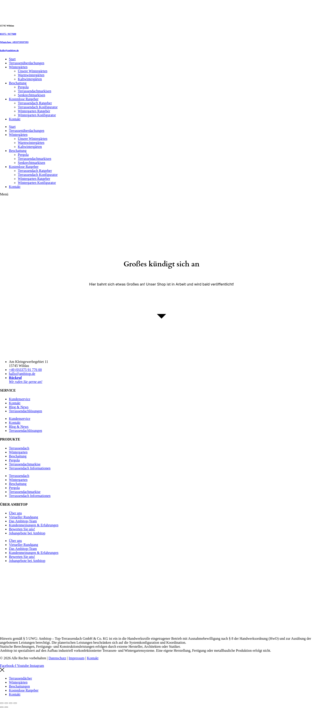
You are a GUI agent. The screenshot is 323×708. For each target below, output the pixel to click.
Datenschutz (57, 658)
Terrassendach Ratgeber (35, 103)
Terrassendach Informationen (30, 468)
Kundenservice (19, 399)
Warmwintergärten (31, 75)
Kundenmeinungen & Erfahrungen (33, 525)
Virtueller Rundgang (23, 517)
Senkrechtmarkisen (31, 95)
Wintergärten (18, 67)
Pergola (23, 87)
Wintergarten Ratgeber (34, 111)
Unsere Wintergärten (32, 71)
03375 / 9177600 (8, 33)
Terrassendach (19, 448)
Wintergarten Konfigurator (37, 115)
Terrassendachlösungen (25, 411)
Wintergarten (18, 452)
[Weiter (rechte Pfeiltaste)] (6, 707)
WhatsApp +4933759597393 (14, 42)
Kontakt (14, 119)
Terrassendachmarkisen (34, 91)
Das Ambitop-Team (23, 521)
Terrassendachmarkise (25, 464)
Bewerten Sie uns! (22, 529)
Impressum (76, 658)
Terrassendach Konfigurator (38, 107)
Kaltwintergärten (30, 79)
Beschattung (17, 83)
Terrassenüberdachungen (26, 63)
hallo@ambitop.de (9, 50)
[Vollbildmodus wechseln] (6, 703)
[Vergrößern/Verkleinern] (2, 703)
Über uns (15, 513)
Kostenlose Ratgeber (24, 99)
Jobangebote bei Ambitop (27, 533)
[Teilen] (10, 703)
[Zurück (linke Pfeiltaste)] (2, 707)
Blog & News (18, 407)
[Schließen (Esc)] (15, 703)
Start (12, 59)
